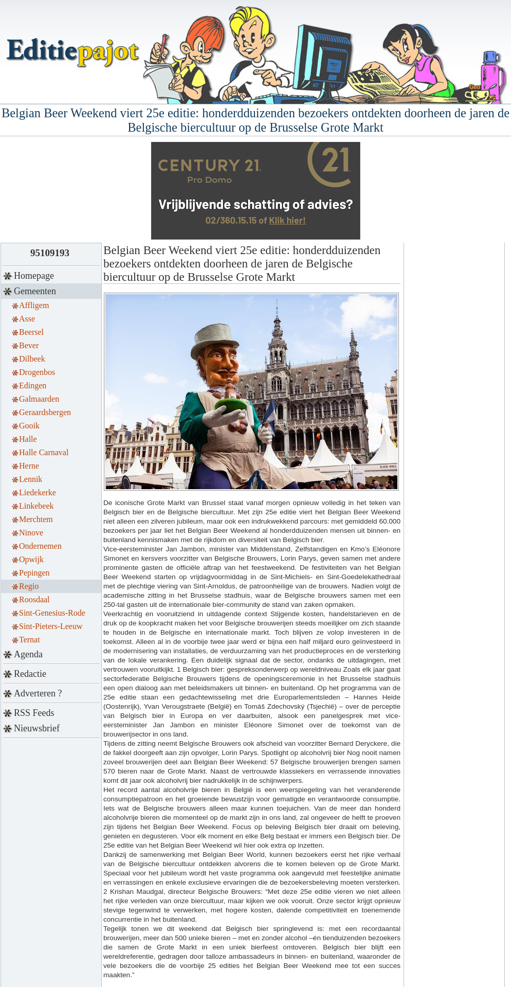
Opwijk (31, 559)
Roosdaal (34, 599)
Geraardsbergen (45, 412)
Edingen (32, 385)
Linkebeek (36, 505)
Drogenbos (37, 372)
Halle (28, 439)
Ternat (29, 639)
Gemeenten (35, 291)
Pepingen (34, 572)
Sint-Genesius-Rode (52, 612)
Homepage (34, 276)
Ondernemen (40, 546)
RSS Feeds (34, 713)
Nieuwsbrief (37, 728)
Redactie (30, 674)
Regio (29, 586)
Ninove (31, 532)
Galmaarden (39, 398)
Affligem (34, 305)
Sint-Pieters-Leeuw (51, 626)
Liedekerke (37, 492)
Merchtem (36, 519)
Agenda (28, 654)
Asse (27, 318)
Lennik (30, 479)
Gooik (29, 425)
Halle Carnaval (43, 452)
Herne (29, 465)
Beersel (31, 332)
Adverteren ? (38, 693)
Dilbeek (32, 358)
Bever (29, 345)
